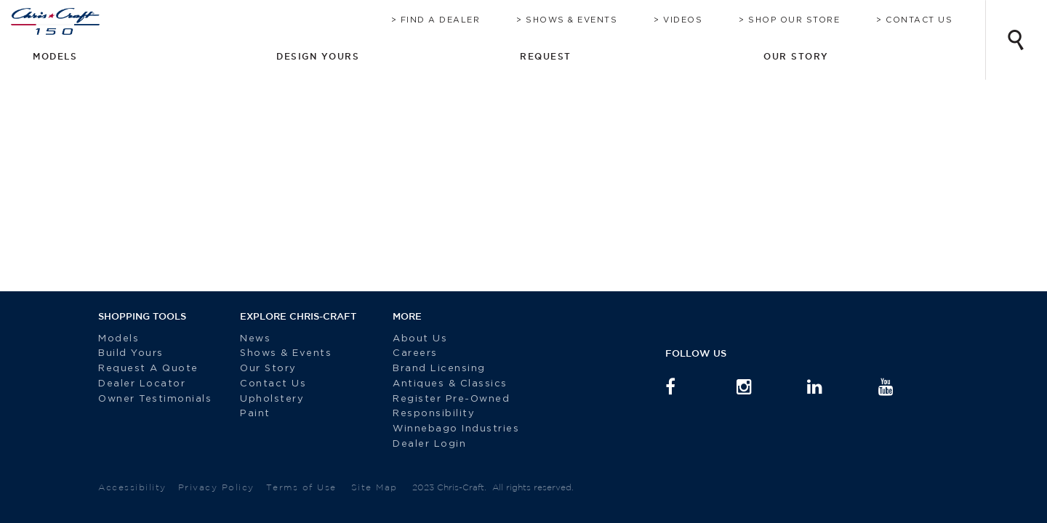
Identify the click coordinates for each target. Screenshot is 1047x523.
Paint (255, 413)
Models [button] (607, 56)
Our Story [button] (931, 56)
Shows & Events (586, 20)
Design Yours (716, 56)
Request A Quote (150, 368)
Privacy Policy (216, 487)
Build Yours (131, 353)
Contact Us (933, 20)
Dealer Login (418, 444)
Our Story (268, 368)
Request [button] (829, 56)
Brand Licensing (428, 368)
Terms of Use (301, 487)
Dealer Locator (141, 384)
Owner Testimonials (157, 399)
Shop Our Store (808, 20)
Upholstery (272, 399)
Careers (404, 353)
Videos (697, 20)
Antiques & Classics (439, 384)
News (255, 339)
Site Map (374, 487)
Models (118, 339)
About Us (409, 339)
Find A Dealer (455, 20)
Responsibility (423, 413)
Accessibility (132, 487)
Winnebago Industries (445, 429)
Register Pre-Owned (442, 399)
